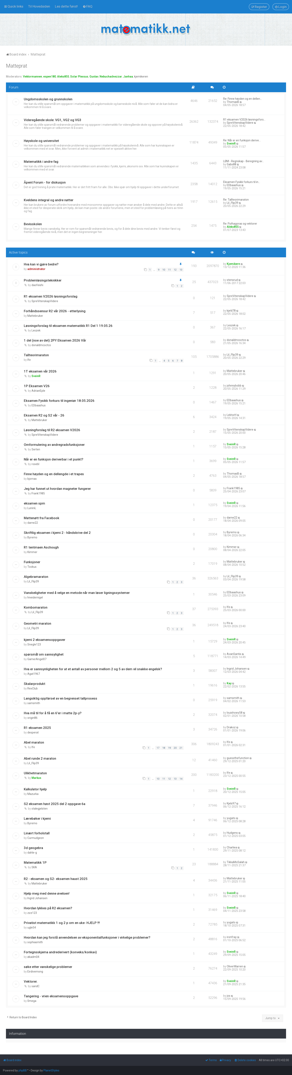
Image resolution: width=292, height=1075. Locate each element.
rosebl (35, 464)
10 (163, 269)
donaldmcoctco (41, 345)
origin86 (32, 717)
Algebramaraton (36, 577)
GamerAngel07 (36, 659)
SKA (34, 867)
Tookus (31, 566)
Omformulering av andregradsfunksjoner (54, 445)
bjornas (32, 478)
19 (169, 747)
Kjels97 (231, 803)
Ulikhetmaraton (35, 773)
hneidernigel (35, 597)
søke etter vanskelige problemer (48, 967)
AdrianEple (38, 390)
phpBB (22, 1070)
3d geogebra (33, 848)
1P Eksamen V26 (37, 386)
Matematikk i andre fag (41, 162)
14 (181, 778)
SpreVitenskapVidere (240, 122)
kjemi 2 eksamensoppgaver (44, 640)
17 (158, 747)
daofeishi (37, 285)
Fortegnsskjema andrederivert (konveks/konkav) (60, 952)
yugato (231, 818)
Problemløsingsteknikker (42, 280)
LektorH (231, 414)
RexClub (32, 688)
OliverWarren (235, 966)
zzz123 (32, 912)
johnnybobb (234, 385)
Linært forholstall (37, 833)
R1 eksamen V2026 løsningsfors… (244, 119)
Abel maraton (34, 742)
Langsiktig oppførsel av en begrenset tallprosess (60, 698)
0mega (31, 1000)
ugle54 (31, 927)
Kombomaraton (35, 607)
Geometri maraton (37, 623)
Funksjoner (32, 562)
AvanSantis (234, 654)
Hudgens (232, 832)
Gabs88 (231, 164)
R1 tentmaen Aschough (41, 547)
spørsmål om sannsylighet (43, 654)
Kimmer (32, 552)
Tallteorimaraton (36, 355)
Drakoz (231, 727)
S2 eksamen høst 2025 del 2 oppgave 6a (54, 804)
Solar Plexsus (79, 76)
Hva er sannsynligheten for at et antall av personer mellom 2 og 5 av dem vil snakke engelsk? (93, 669)
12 (175, 269)
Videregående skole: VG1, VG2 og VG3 (52, 120)
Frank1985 (38, 493)
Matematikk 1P (35, 862)
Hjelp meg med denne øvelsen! (46, 893)
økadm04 (33, 956)
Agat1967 (33, 673)
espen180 (49, 76)
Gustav (93, 76)
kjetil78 (231, 310)
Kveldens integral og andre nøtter (48, 200)
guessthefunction (238, 758)
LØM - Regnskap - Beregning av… (243, 161)
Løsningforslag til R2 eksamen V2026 (52, 430)
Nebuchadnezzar (111, 76)
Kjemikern (233, 263)
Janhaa (128, 76)
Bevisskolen (33, 224)
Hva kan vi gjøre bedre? (41, 264)
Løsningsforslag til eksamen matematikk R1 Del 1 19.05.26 (68, 326)
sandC (35, 986)
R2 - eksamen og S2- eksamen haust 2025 (55, 879)
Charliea (232, 847)
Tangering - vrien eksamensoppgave (51, 996)
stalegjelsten (40, 808)
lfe (29, 359)
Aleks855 (63, 76)
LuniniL (31, 508)
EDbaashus (234, 185)
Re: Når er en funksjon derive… (242, 140)
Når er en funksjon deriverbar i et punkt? (53, 459)
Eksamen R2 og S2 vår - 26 (44, 415)
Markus (36, 777)
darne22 (32, 522)
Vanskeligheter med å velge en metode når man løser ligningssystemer (77, 593)
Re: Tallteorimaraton (236, 199)
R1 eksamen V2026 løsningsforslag (50, 296)
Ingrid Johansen (237, 668)
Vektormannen (32, 76)
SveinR (231, 143)
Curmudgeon (35, 838)
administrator (36, 269)
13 (181, 269)
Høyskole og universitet (41, 141)
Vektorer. (30, 981)
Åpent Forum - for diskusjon (45, 182)
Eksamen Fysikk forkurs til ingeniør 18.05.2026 (59, 401)
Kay (229, 683)
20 (175, 747)
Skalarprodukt (34, 684)
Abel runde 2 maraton (40, 758)
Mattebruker (35, 315)
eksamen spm (34, 503)
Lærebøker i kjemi (37, 818)
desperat (33, 732)
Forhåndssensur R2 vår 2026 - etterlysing (54, 311)
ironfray (232, 937)
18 (163, 747)
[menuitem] (39, 6)
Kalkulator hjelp (35, 789)
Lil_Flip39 (232, 202)
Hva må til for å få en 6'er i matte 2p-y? (53, 713)
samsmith (33, 703)
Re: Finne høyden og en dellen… (242, 98)
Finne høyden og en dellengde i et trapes (54, 474)
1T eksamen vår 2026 (40, 371)
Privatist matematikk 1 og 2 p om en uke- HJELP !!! (62, 923)
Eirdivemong (35, 971)
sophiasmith (35, 942)
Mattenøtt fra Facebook (41, 518)
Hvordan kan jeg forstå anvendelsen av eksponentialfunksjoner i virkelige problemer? (87, 937)
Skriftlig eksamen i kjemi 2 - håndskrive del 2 (57, 533)
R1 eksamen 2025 (37, 728)
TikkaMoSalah (236, 862)
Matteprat (16, 66)
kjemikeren (141, 76)
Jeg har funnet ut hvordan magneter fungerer (57, 489)
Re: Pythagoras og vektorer (240, 223)
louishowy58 (234, 712)
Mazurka (32, 793)
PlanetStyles (51, 1070)
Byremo (32, 537)
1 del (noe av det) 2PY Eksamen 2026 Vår (55, 340)
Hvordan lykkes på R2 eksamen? (48, 908)
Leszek (36, 330)
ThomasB (233, 101)
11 (169, 269)
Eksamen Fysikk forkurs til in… (241, 182)
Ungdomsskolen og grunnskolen (48, 99)
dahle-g (32, 852)
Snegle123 (34, 644)
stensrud (232, 279)
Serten (36, 449)
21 (181, 747)
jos (228, 995)
